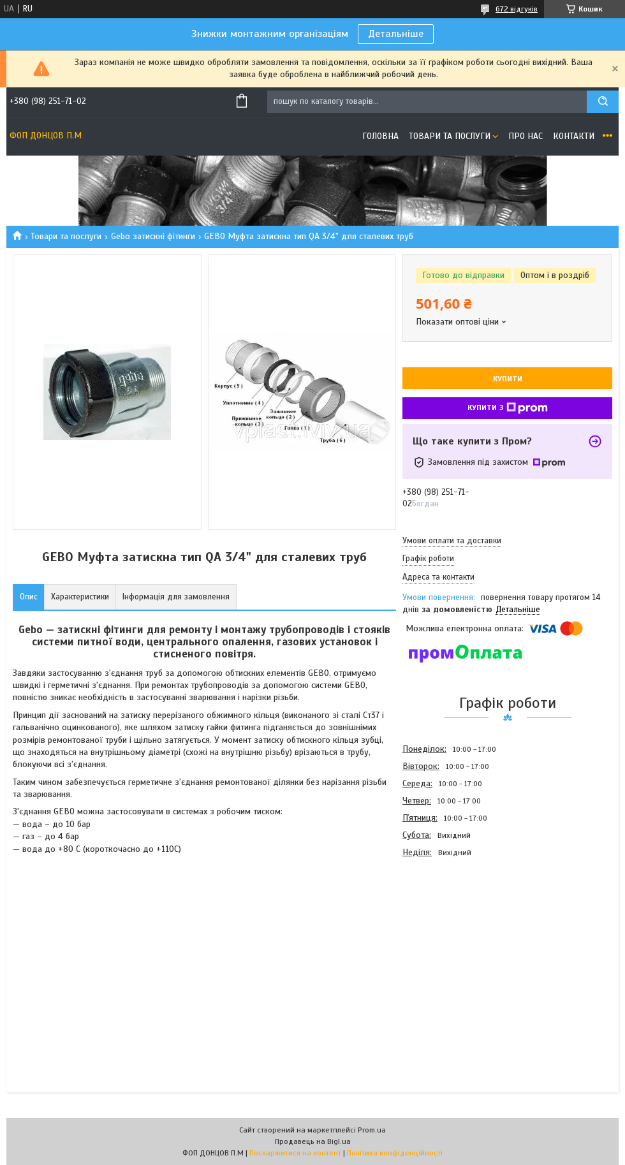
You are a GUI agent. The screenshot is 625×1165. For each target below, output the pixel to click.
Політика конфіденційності (395, 1152)
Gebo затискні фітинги (153, 236)
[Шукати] (603, 102)
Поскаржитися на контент (295, 1152)
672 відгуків (517, 8)
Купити (507, 378)
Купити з (507, 408)
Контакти (573, 136)
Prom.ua (372, 1129)
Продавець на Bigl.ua (313, 1141)
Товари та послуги (449, 136)
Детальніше (395, 33)
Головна (380, 136)
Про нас (525, 136)
